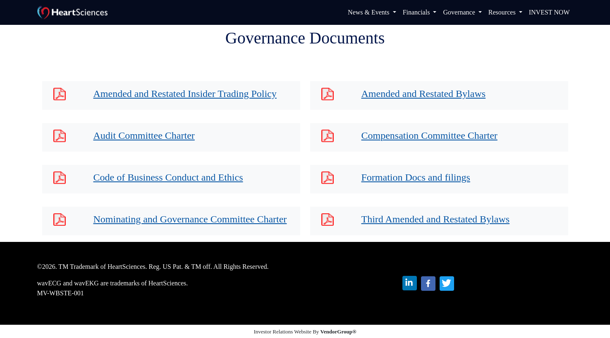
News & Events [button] (369, 12)
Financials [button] (417, 12)
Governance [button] (459, 12)
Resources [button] (502, 12)
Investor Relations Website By (305, 331)
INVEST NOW (549, 12)
